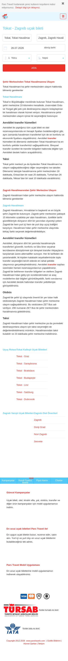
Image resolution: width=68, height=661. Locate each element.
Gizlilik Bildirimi (53, 641)
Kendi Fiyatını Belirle (26, 481)
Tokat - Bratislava (25, 370)
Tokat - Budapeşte (25, 377)
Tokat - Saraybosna (26, 363)
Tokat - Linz (22, 385)
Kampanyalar (8, 480)
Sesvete (38, 441)
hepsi (45, 58)
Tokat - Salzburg (24, 392)
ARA (34, 67)
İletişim (41, 644)
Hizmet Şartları (30, 644)
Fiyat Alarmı (42, 480)
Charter (59, 480)
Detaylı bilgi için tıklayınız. (27, 7)
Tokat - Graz (22, 356)
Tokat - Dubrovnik (25, 399)
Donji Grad (39, 427)
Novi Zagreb (40, 434)
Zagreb (38, 420)
